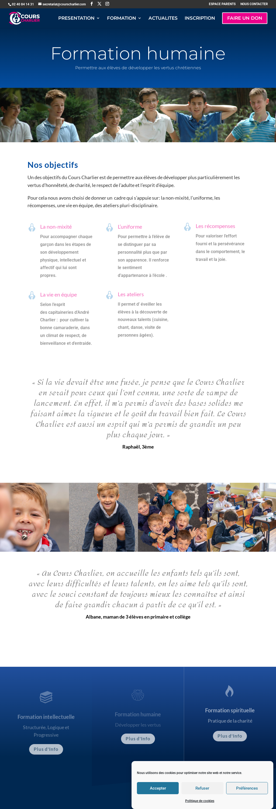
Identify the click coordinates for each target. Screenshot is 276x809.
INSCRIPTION (200, 18)
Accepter (158, 796)
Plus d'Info (46, 749)
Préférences (247, 796)
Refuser (202, 796)
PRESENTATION (76, 18)
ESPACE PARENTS (222, 4)
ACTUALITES (163, 18)
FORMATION (121, 18)
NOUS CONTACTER (254, 4)
